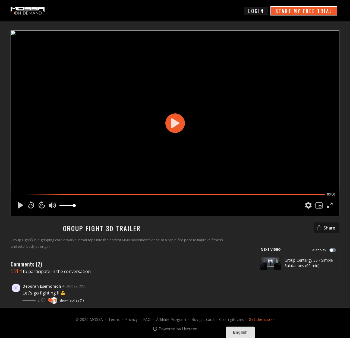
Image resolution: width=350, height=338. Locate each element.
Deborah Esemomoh (42, 286)
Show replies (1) (71, 300)
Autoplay (324, 250)
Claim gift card (231, 319)
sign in (16, 271)
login (256, 10)
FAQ (147, 319)
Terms (114, 319)
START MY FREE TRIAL (303, 10)
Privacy (131, 319)
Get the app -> (262, 319)
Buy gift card (202, 319)
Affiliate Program (171, 319)
